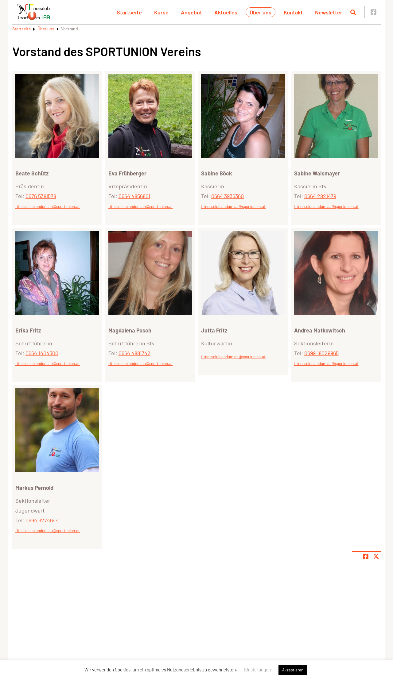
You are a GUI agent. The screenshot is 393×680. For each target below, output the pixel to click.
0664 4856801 (134, 196)
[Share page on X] (376, 556)
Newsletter (328, 12)
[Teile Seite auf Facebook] (365, 556)
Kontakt (293, 12)
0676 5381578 (40, 196)
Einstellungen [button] (257, 669)
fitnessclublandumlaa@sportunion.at (47, 206)
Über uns (260, 12)
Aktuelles (225, 12)
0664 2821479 (320, 196)
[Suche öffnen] (353, 12)
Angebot (191, 12)
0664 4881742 (134, 353)
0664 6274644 (42, 520)
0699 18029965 (321, 353)
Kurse (161, 12)
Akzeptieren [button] (292, 669)
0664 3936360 (227, 196)
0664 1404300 (41, 353)
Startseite (129, 12)
